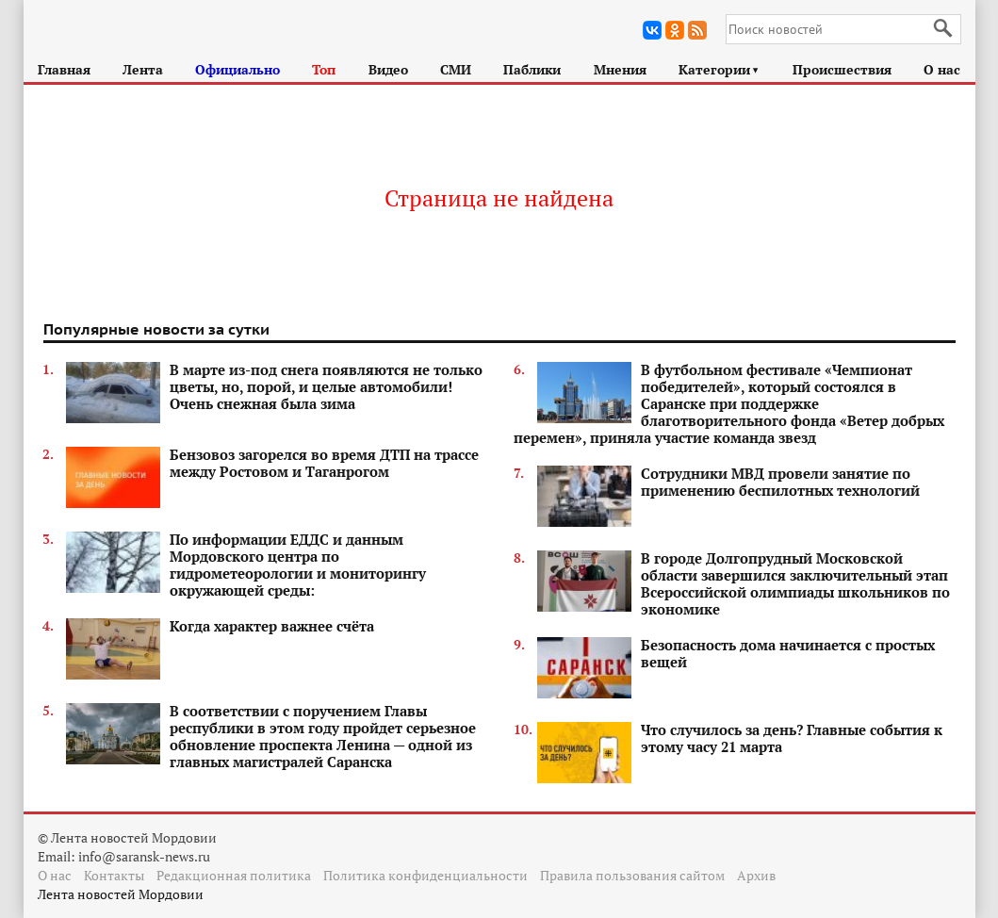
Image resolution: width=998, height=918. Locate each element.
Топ (323, 69)
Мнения (620, 69)
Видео (388, 69)
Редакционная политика (233, 875)
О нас (942, 69)
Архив (756, 875)
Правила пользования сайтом (632, 875)
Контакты (114, 875)
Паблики (532, 69)
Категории (720, 69)
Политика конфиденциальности (425, 875)
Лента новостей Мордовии (121, 894)
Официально (237, 69)
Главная (64, 69)
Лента (143, 69)
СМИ (455, 69)
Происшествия (842, 69)
